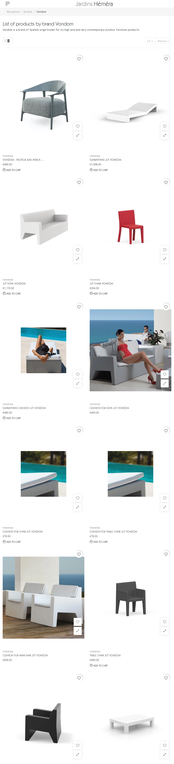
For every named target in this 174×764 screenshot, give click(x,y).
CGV (40, 748)
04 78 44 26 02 (94, 689)
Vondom (8, 104)
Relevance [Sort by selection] (163, 40)
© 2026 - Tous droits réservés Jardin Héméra (31, 737)
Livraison (112, 723)
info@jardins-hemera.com (90, 695)
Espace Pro (90, 723)
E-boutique (43, 723)
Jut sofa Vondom (101, 107)
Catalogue (66, 723)
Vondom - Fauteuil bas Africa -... (21, 108)
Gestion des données (18, 748)
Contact (133, 723)
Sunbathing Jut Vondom (62, 107)
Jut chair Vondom (145, 107)
